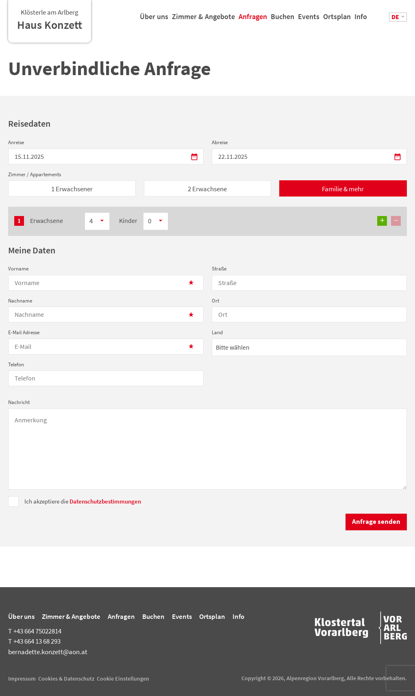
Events (308, 20)
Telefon (16, 364)
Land (217, 332)
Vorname (18, 268)
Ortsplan (337, 20)
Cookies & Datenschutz (66, 678)
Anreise (16, 142)
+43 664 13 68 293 (34, 641)
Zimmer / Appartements (34, 174)
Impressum (22, 678)
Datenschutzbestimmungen (105, 501)
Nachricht (19, 402)
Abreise (220, 142)
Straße (219, 268)
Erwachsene (46, 220)
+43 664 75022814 (34, 631)
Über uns (154, 20)
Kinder (128, 220)
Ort (215, 300)
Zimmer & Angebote (203, 20)
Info (360, 20)
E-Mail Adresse (23, 332)
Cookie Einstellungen (123, 678)
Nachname (20, 300)
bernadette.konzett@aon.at (47, 651)
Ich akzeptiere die (82, 501)
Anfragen (253, 20)
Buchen (282, 20)
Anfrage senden (376, 521)
